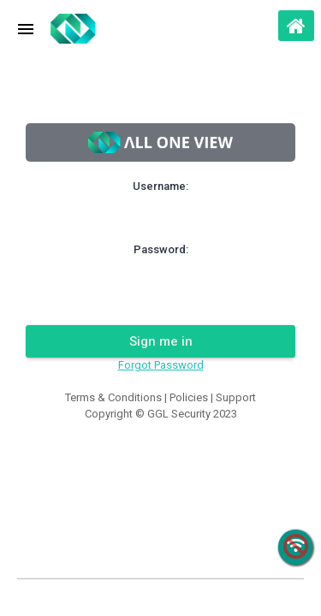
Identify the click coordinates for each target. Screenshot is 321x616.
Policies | (192, 397)
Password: (161, 249)
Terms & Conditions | (117, 397)
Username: (160, 186)
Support (236, 397)
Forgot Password (161, 364)
